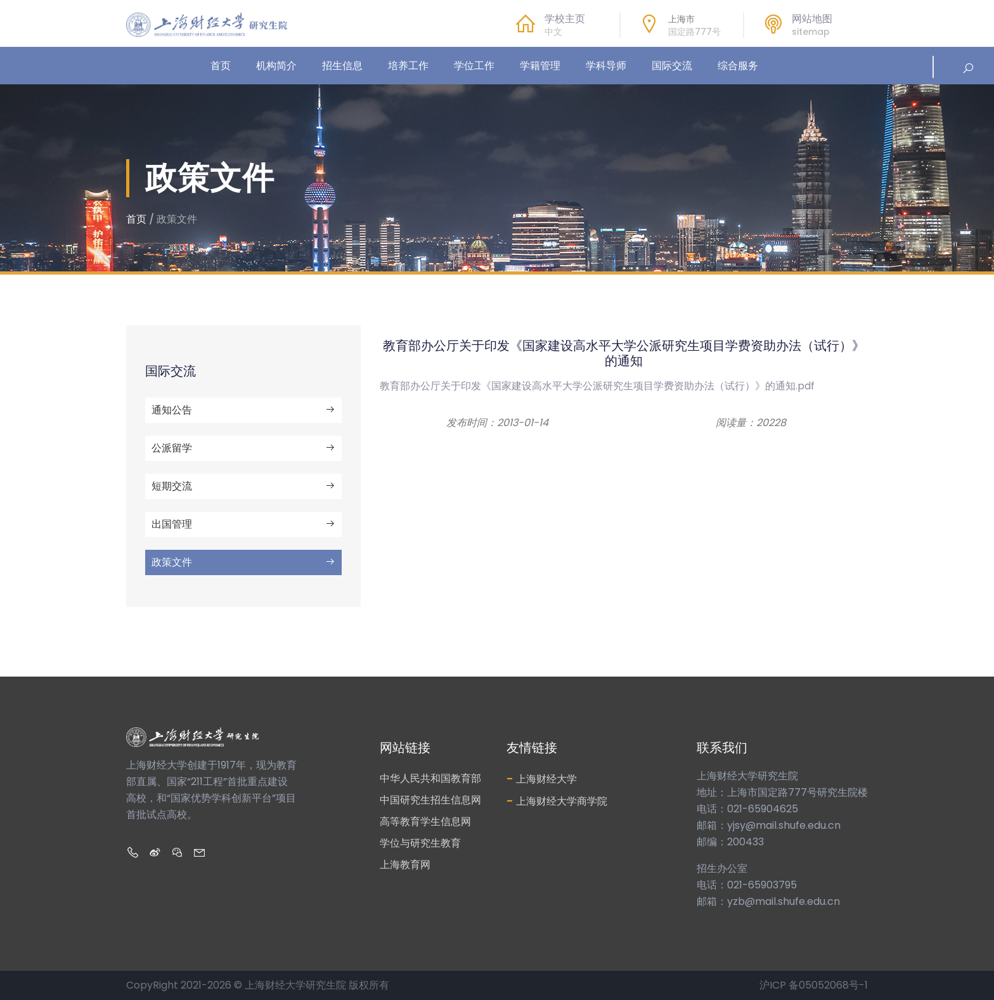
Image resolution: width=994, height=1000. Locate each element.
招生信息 (342, 65)
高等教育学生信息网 (425, 821)
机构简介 (276, 65)
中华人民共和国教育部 (430, 778)
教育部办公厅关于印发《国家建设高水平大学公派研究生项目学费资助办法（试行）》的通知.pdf (597, 386)
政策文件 (243, 562)
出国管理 (243, 524)
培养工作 (408, 65)
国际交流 (672, 65)
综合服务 (738, 65)
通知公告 (243, 410)
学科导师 (606, 65)
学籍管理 (540, 65)
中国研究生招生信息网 (430, 800)
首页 (220, 65)
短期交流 (243, 486)
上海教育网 (405, 864)
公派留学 (243, 448)
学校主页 (565, 18)
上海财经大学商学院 (557, 800)
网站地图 (812, 18)
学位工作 (474, 65)
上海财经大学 (542, 778)
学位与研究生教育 (420, 843)
